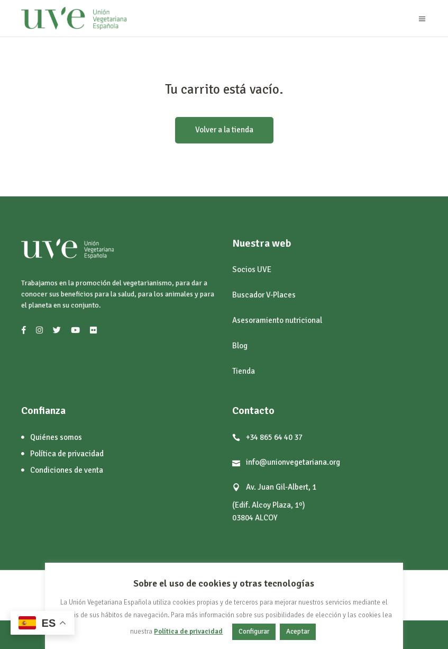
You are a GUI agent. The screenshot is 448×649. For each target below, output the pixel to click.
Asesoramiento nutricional (277, 320)
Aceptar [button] (297, 631)
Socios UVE (251, 269)
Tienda (243, 371)
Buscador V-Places (264, 295)
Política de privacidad (188, 632)
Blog (240, 345)
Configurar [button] (254, 631)
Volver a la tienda (224, 129)
